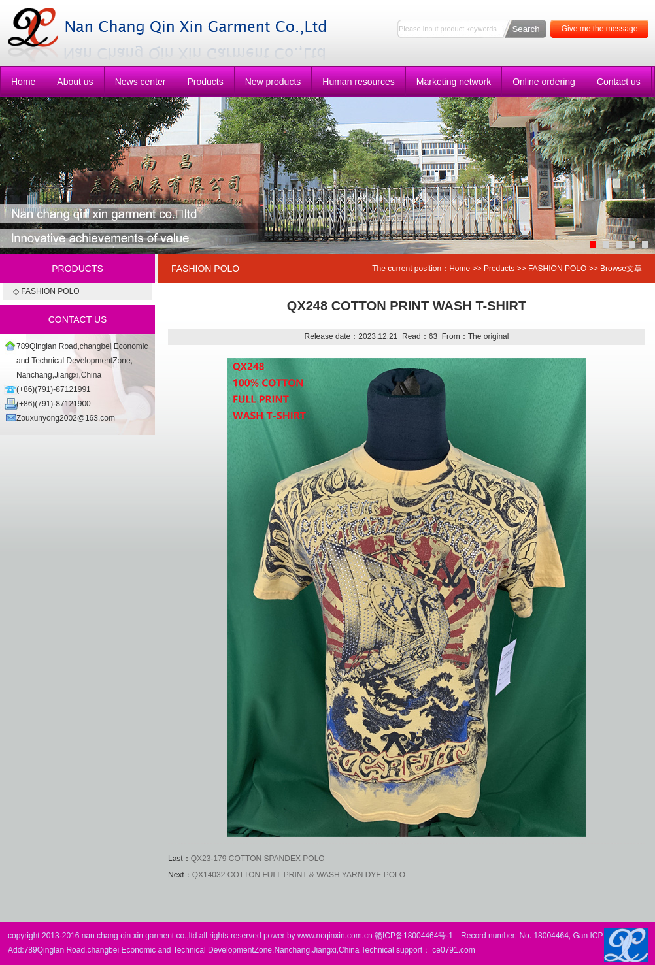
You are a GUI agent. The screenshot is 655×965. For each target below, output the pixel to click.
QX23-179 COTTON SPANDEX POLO (258, 858)
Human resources (358, 81)
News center (140, 81)
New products (273, 81)
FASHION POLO (557, 268)
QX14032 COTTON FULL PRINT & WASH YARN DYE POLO (298, 874)
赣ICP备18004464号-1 (414, 935)
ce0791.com (453, 950)
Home (23, 81)
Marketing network (453, 81)
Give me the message (600, 28)
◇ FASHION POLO (46, 291)
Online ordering (543, 81)
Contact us (619, 81)
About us (75, 81)
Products (205, 81)
